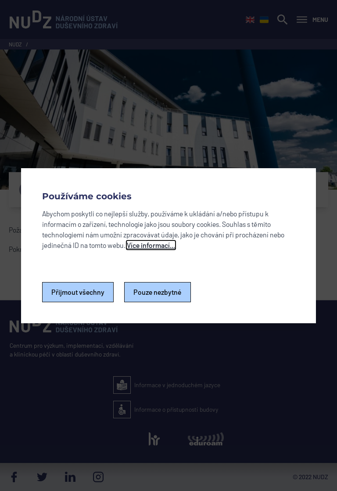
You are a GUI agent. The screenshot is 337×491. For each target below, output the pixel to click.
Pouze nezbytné (157, 292)
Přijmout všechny (77, 292)
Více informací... (151, 245)
